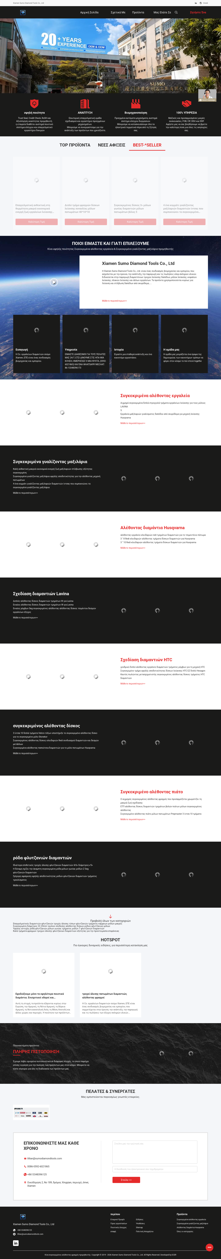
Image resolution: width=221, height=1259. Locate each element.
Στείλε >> (126, 1180)
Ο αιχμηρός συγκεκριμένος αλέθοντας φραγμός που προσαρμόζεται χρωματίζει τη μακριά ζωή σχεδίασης (161, 801)
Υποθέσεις (140, 1223)
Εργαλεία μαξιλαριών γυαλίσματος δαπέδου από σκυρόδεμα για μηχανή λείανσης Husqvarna (183, 208)
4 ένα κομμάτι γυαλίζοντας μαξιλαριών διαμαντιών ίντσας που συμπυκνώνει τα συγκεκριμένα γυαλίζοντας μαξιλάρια (51, 485)
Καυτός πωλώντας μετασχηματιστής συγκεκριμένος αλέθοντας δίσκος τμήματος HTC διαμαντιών (162, 676)
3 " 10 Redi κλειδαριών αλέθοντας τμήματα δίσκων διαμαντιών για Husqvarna (158, 542)
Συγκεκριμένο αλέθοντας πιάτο (151, 791)
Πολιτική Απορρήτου (144, 1231)
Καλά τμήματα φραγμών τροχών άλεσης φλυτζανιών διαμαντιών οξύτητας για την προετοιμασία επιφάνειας (66, 931)
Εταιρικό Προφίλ (117, 1219)
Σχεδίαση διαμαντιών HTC (146, 659)
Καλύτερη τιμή (36, 221)
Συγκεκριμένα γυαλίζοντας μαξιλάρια (50, 461)
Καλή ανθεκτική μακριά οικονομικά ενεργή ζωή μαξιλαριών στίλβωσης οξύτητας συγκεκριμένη (52, 471)
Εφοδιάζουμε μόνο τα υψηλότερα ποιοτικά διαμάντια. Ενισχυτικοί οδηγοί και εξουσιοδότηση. (40, 995)
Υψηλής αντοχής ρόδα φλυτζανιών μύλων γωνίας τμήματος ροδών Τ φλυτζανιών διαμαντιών (58, 928)
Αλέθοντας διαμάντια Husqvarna (152, 527)
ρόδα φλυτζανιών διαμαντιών (42, 857)
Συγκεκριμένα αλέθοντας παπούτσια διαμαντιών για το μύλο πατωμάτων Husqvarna (54, 748)
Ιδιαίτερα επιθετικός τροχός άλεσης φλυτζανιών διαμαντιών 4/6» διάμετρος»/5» (53, 865)
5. (115, 205)
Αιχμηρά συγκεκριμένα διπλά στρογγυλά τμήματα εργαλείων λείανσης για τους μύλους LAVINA (162, 405)
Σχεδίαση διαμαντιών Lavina (41, 593)
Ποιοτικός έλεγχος (118, 1227)
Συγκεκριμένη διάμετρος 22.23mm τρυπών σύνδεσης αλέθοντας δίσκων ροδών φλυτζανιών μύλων (61, 926)
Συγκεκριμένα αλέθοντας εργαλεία (155, 395)
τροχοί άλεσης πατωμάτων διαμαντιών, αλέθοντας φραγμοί (104, 995)
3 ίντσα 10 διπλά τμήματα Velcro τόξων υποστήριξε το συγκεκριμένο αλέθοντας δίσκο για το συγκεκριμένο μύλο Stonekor (55, 735)
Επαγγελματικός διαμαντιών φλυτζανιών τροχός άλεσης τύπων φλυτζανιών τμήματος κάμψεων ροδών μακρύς (67, 923)
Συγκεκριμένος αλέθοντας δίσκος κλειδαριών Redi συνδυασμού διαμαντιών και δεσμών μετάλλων (56, 742)
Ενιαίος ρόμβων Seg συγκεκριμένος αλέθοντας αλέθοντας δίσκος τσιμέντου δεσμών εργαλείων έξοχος (54, 610)
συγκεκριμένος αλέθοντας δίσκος (46, 725)
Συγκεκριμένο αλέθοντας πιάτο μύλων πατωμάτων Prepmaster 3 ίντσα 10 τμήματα (160, 814)
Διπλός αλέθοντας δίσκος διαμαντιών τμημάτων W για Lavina (85, 207)
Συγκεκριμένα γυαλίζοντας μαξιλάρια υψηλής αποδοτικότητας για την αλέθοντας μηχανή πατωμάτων (56, 478)
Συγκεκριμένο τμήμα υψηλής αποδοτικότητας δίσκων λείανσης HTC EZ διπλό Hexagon (162, 671)
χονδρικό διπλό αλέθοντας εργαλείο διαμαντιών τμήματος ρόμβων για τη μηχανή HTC (162, 667)
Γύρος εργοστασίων (118, 1223)
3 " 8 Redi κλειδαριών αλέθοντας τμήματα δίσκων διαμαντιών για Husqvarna (157, 538)
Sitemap (139, 1227)
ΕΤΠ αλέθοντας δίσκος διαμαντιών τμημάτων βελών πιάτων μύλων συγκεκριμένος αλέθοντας (161, 808)
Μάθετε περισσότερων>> (114, 301)
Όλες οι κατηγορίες (185, 1231)
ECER (174, 1255)
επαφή (113, 1231)
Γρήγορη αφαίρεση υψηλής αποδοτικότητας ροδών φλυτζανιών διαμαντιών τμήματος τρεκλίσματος (55, 878)
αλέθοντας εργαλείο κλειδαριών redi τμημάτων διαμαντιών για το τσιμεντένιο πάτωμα (163, 535)
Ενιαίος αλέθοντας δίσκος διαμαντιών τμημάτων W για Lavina (35, 207)
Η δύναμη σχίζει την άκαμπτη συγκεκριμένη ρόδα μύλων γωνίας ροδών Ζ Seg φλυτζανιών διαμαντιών (51, 871)
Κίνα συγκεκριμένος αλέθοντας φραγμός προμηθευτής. (68, 1255)
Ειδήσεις (139, 1219)
